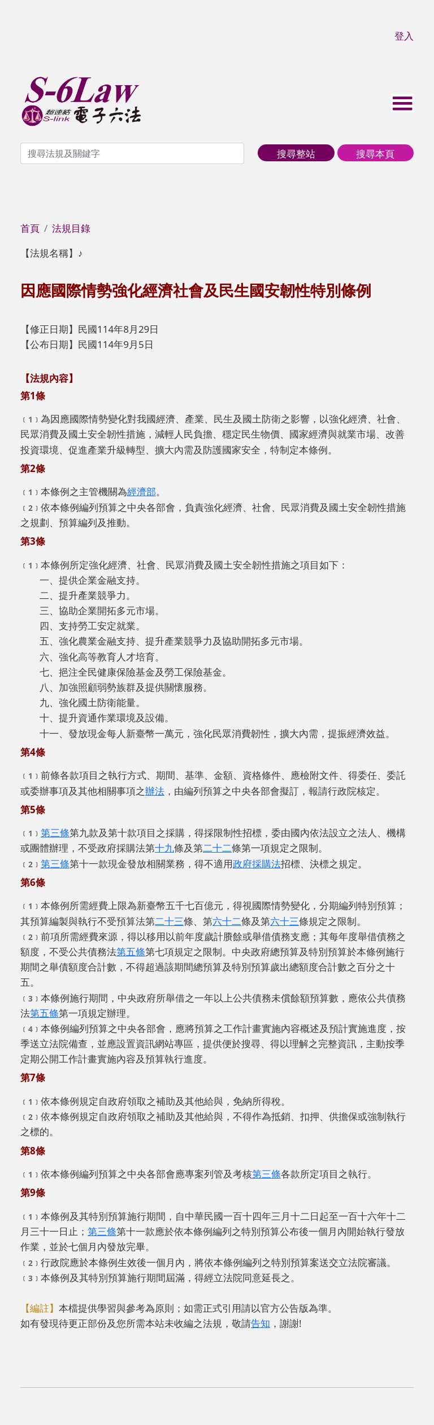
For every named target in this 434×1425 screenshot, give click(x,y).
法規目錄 (71, 228)
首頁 (30, 228)
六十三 (284, 921)
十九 (164, 847)
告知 (260, 1323)
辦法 (154, 790)
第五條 (130, 951)
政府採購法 (257, 863)
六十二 (226, 921)
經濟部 (141, 491)
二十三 (169, 921)
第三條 (55, 832)
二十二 (217, 847)
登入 (404, 35)
